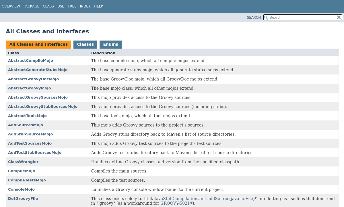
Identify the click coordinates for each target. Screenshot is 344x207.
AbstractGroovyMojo (29, 88)
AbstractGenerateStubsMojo (38, 70)
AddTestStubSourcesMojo (34, 152)
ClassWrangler (23, 162)
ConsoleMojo (21, 189)
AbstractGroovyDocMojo (33, 79)
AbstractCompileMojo (30, 60)
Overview (11, 6)
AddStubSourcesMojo (30, 134)
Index (85, 6)
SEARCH (254, 18)
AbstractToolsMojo (27, 116)
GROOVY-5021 (175, 203)
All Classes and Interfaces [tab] (38, 44)
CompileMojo (21, 171)
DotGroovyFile (23, 198)
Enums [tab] (110, 44)
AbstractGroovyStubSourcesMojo (42, 106)
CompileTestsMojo (27, 180)
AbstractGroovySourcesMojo (38, 97)
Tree (72, 6)
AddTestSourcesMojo (30, 143)
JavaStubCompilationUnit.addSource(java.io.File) (204, 198)
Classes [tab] (85, 44)
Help (98, 6)
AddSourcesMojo (25, 125)
